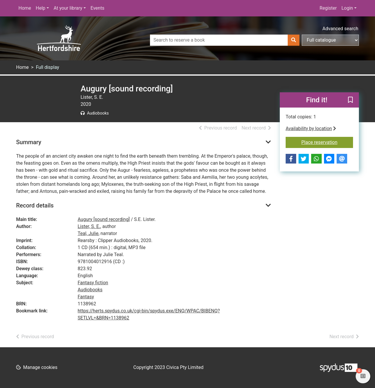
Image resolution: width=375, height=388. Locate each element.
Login (347, 8)
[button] (350, 100)
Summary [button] (28, 142)
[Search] (293, 40)
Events (97, 8)
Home (24, 8)
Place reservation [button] (327, 142)
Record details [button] (35, 205)
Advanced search (340, 28)
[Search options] (330, 40)
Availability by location (311, 128)
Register (328, 8)
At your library (68, 8)
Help (40, 8)
